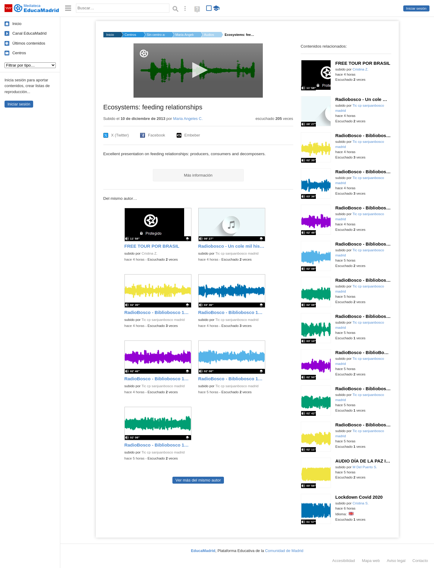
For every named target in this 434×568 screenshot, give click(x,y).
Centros (19, 53)
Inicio (16, 23)
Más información (198, 175)
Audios (209, 34)
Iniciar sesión (416, 8)
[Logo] (144, 53)
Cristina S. (361, 503)
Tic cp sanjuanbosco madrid (236, 253)
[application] (198, 70)
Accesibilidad (343, 560)
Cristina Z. (150, 253)
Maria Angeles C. (184, 34)
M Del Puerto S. (365, 467)
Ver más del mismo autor (198, 480)
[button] (198, 70)
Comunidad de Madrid (284, 550)
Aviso (396, 560)
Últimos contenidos (28, 43)
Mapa (371, 560)
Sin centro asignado (156, 34)
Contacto (420, 560)
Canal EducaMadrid (29, 33)
